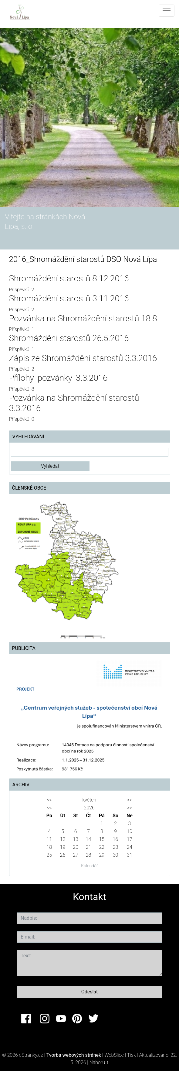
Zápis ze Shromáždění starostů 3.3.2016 (83, 358)
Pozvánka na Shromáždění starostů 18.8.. (85, 318)
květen (89, 800)
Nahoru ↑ (99, 1062)
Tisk (131, 1055)
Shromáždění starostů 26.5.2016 (69, 338)
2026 (89, 808)
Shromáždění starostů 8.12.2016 (69, 278)
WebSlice (114, 1055)
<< (49, 800)
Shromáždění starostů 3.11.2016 (69, 298)
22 (102, 847)
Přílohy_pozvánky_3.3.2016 (58, 378)
